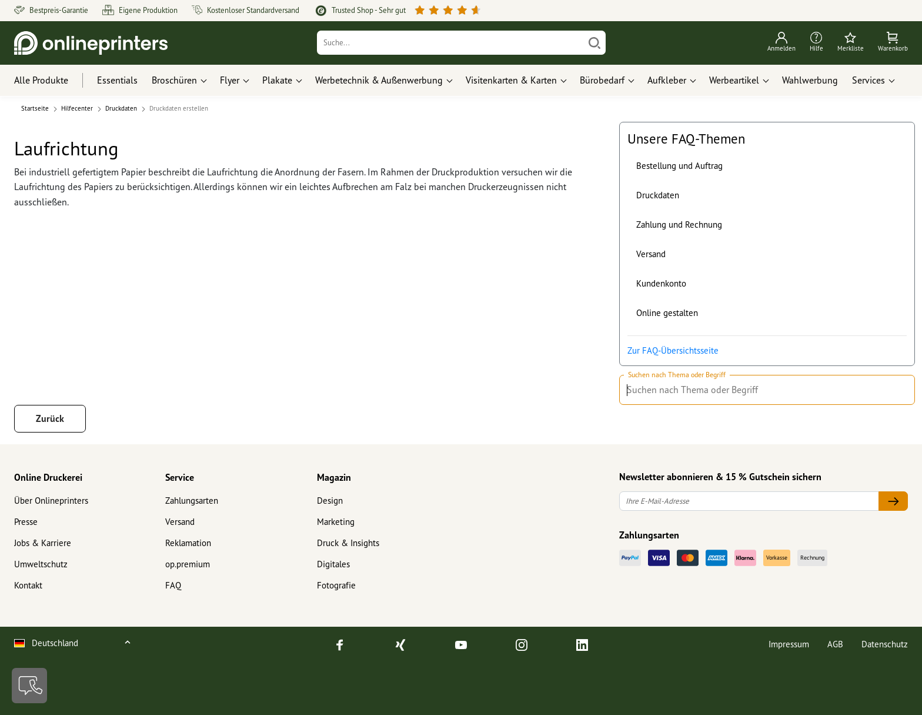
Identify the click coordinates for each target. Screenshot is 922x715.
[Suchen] (594, 42)
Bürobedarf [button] (602, 80)
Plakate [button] (277, 80)
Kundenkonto (661, 283)
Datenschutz (884, 644)
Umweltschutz (41, 564)
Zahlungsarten (191, 500)
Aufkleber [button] (666, 80)
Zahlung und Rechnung (679, 224)
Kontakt (28, 585)
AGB (835, 644)
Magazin (334, 477)
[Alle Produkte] (52, 81)
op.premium (187, 564)
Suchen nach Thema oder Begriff (677, 374)
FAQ (173, 585)
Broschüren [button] (174, 80)
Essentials (117, 80)
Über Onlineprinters (51, 500)
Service (179, 477)
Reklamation (188, 542)
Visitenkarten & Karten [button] (511, 80)
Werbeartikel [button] (734, 80)
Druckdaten (657, 195)
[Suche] (450, 43)
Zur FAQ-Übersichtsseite (673, 350)
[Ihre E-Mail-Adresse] (749, 501)
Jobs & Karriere (42, 542)
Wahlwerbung (810, 80)
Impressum (789, 644)
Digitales (333, 564)
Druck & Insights (348, 542)
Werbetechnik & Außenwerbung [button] (379, 80)
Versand (651, 254)
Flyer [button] (229, 80)
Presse (26, 521)
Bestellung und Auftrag (679, 165)
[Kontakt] (29, 685)
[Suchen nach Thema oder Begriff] (900, 390)
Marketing (336, 521)
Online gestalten (667, 312)
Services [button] (868, 80)
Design (330, 500)
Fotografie (336, 585)
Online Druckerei (48, 477)
